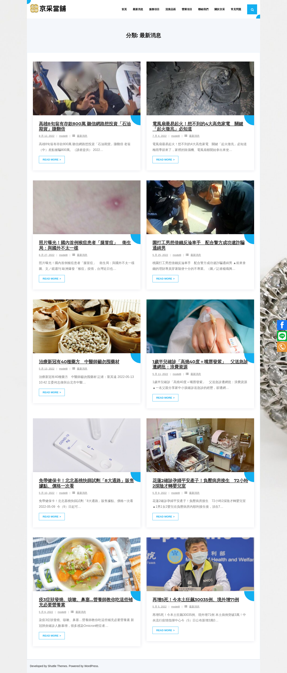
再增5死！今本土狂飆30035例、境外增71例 (195, 600)
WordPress (91, 666)
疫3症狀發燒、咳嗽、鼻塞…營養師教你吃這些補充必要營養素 (86, 602)
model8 (63, 136)
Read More (50, 159)
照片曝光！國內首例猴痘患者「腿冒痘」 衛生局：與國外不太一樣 (85, 245)
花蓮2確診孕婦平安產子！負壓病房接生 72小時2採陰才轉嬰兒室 (200, 483)
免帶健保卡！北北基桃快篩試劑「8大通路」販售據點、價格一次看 (86, 483)
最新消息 (82, 136)
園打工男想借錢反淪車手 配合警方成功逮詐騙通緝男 (198, 245)
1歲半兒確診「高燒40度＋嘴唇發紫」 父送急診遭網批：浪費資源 (200, 364)
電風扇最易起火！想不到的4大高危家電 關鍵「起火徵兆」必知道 (197, 126)
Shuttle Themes (57, 666)
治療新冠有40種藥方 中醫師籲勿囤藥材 (79, 362)
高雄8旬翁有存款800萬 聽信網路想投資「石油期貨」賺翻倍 (85, 126)
